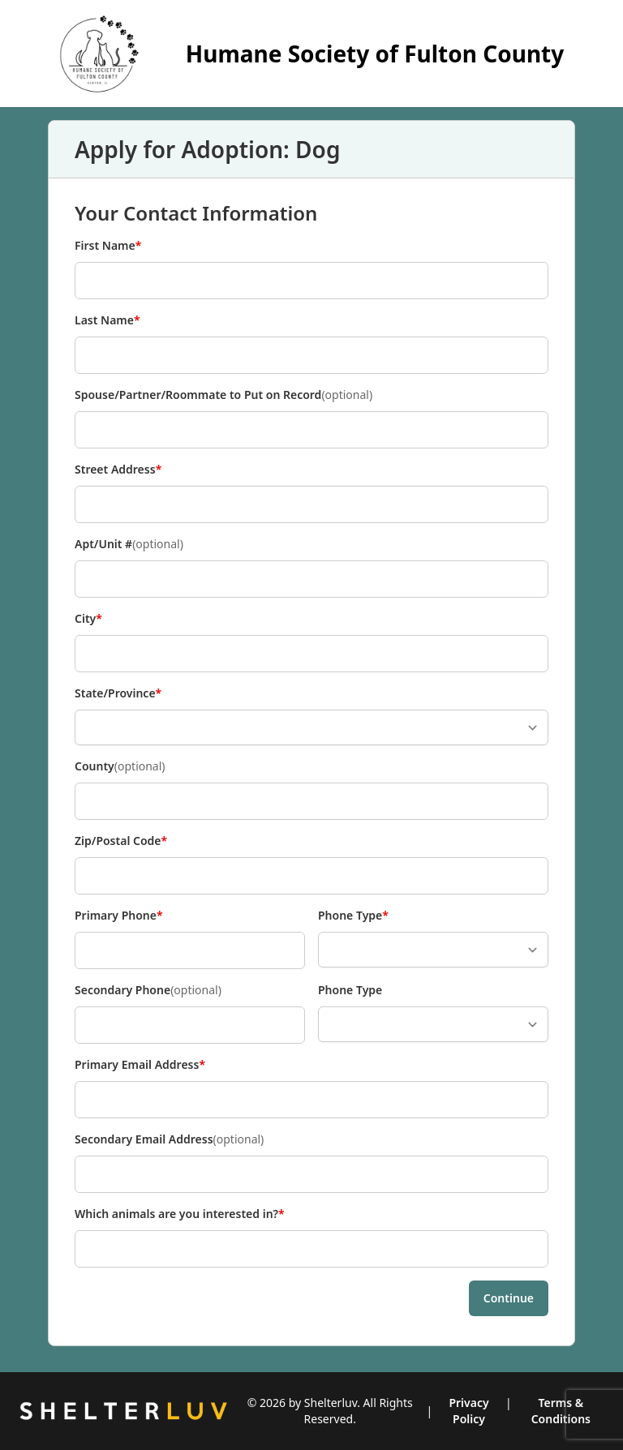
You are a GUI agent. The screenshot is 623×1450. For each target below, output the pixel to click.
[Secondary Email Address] (311, 1174)
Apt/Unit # (129, 544)
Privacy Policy (468, 1410)
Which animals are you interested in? (180, 1214)
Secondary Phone (148, 990)
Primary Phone (119, 915)
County (120, 766)
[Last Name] (311, 355)
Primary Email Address (140, 1065)
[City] (311, 653)
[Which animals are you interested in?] (311, 1249)
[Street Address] (311, 504)
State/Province (118, 693)
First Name (108, 246)
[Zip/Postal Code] (311, 876)
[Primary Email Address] (311, 1100)
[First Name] (311, 280)
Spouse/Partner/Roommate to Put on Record (223, 395)
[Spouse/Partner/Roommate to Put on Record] (311, 430)
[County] (311, 801)
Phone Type (353, 915)
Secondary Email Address (169, 1139)
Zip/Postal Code (121, 841)
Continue (508, 1298)
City (101, 619)
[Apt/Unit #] (311, 579)
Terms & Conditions (561, 1410)
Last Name (107, 320)
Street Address (118, 469)
